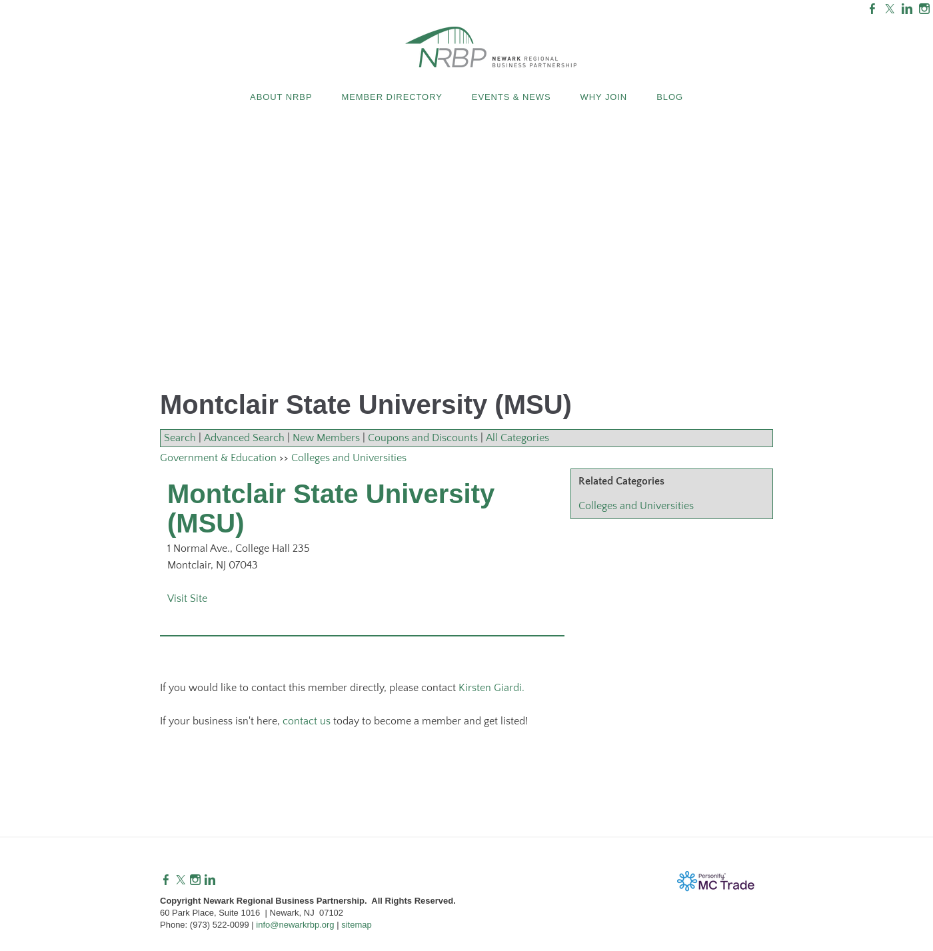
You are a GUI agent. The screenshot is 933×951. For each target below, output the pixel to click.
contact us (307, 721)
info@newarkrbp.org (295, 925)
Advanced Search (244, 438)
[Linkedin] (210, 880)
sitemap (356, 925)
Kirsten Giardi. (491, 688)
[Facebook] (166, 880)
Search (180, 438)
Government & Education (218, 458)
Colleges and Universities (636, 506)
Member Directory (391, 97)
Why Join (604, 97)
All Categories (517, 438)
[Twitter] (180, 880)
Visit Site (187, 598)
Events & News (511, 97)
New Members (326, 438)
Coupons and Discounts (423, 438)
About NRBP (281, 97)
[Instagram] (195, 880)
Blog (669, 97)
